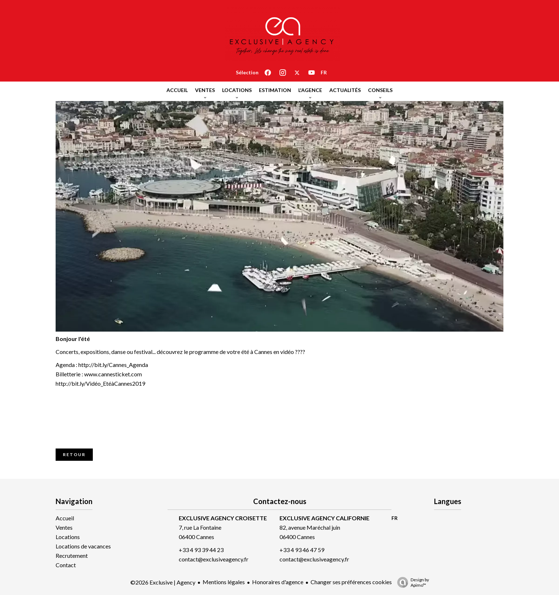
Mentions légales (224, 581)
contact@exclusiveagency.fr (213, 559)
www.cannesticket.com (113, 374)
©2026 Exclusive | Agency (162, 582)
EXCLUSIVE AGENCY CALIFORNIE (324, 518)
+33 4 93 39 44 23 (201, 549)
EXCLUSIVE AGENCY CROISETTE (223, 518)
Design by (411, 582)
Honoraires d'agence (277, 581)
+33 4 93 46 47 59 (302, 549)
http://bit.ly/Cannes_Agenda (113, 364)
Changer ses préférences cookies (351, 581)
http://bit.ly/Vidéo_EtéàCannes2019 (100, 383)
